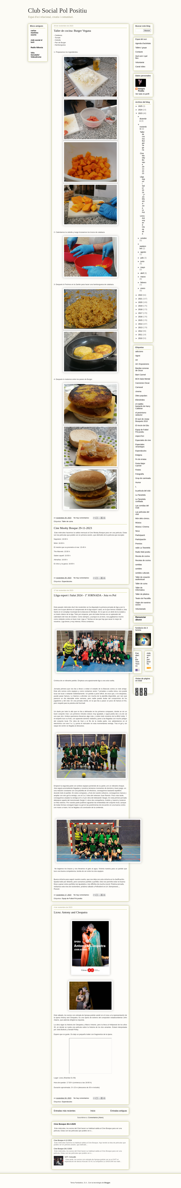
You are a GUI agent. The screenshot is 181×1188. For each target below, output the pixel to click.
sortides (138, 569)
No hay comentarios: (82, 518)
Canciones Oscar (142, 383)
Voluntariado (140, 609)
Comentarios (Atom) (95, 1117)
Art (136, 360)
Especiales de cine (143, 440)
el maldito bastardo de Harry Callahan (142, 406)
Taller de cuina (67, 521)
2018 (140, 309)
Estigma (138, 455)
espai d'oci (139, 436)
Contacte (139, 52)
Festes (138, 470)
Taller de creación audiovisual (142, 578)
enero (142, 288)
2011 (140, 335)
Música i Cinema (142, 527)
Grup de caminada (143, 478)
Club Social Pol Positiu (57, 10)
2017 (140, 313)
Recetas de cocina (143, 560)
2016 (140, 317)
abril (142, 273)
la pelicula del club (142, 491)
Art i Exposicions (142, 364)
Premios (138, 544)
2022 (140, 295)
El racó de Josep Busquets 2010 (142, 420)
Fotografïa (139, 474)
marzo (143, 277)
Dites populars (141, 396)
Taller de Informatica (139, 589)
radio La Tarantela (142, 548)
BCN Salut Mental (142, 379)
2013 (140, 327)
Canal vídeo (140, 67)
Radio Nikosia (37, 47)
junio (142, 261)
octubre (143, 238)
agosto (143, 252)
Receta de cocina (142, 556)
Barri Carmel (140, 375)
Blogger (107, 1183)
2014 (140, 324)
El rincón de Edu (142, 425)
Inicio (92, 1111)
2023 (140, 113)
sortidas (138, 565)
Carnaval (139, 387)
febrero (143, 282)
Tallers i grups (141, 48)
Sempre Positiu (141, 90)
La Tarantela (140, 495)
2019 (140, 306)
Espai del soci (141, 39)
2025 (140, 106)
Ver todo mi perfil (142, 94)
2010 (140, 338)
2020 (140, 302)
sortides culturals (142, 573)
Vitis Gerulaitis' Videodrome (36, 55)
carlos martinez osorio (34, 33)
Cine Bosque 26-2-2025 (65, 1124)
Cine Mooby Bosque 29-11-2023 (73, 528)
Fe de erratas (140, 459)
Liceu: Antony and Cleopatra (70, 912)
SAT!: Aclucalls (70, 1157)
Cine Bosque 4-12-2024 (63, 1140)
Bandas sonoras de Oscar (142, 369)
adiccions (139, 351)
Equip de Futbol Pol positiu (72, 898)
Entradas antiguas (118, 1111)
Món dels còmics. (142, 518)
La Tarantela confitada (140, 500)
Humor (138, 482)
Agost (137, 356)
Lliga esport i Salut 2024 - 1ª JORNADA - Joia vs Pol (85, 595)
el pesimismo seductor (140, 414)
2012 (140, 331)
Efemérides (140, 400)
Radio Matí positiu (142, 552)
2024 (140, 110)
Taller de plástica (142, 594)
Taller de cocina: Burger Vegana (72, 30)
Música (138, 523)
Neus (137, 531)
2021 (140, 299)
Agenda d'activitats (143, 43)
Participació (140, 535)
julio (142, 258)
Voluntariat (139, 62)
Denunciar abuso (140, 618)
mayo (142, 267)
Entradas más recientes (64, 1111)
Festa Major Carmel (140, 464)
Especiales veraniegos (139, 445)
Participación (140, 539)
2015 (140, 320)
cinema (138, 391)
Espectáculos (67, 581)
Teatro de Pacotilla (143, 598)
